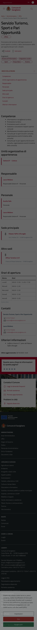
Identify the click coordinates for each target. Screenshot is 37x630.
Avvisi (3, 526)
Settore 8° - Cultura (10, 160)
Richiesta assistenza (8, 587)
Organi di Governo (7, 442)
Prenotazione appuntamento (10, 581)
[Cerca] (31, 8)
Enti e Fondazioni (6, 451)
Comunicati (4, 523)
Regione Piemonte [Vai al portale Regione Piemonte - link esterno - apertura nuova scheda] (7, 3)
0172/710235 (9, 330)
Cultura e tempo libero (8, 484)
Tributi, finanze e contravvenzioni (12, 503)
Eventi (3, 540)
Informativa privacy (7, 593)
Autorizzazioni (5, 478)
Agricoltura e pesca (7, 465)
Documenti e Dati (7, 454)
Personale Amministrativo (9, 448)
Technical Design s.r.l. (14, 625)
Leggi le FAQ (5, 578)
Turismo (3, 506)
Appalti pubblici (6, 475)
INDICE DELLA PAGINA (18, 71)
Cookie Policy (5, 597)
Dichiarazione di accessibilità (10, 603)
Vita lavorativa (6, 509)
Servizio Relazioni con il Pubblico (11, 560)
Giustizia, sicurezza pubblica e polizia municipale (16, 490)
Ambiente (4, 468)
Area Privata (5, 614)
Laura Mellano (8, 180)
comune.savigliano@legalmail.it (15, 565)
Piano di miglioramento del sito (11, 606)
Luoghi (3, 537)
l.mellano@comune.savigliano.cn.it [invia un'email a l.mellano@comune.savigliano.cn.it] (14, 332)
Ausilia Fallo (7, 201)
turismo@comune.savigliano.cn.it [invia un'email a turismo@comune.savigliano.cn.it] (14, 320)
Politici (3, 445)
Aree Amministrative (8, 435)
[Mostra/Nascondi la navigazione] (4, 8)
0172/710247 (9, 318)
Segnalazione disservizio (9, 584)
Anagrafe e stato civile (8, 471)
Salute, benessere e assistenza (11, 500)
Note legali (4, 600)
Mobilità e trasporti (7, 497)
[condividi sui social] (6, 51)
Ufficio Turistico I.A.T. (13, 258)
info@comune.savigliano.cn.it (15, 562)
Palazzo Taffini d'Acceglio (17, 234)
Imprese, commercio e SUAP (10, 493)
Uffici (2, 439)
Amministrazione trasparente (10, 590)
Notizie (3, 520)
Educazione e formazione (9, 487)
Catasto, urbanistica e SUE (9, 481)
